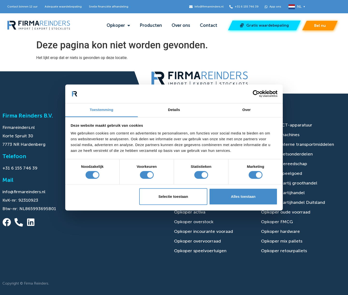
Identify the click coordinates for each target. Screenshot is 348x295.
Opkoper (118, 25)
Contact (208, 25)
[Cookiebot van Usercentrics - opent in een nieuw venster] (256, 93)
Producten (151, 25)
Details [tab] (174, 110)
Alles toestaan (243, 196)
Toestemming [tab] (101, 110)
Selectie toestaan (173, 196)
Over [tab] (246, 110)
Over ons (181, 25)
